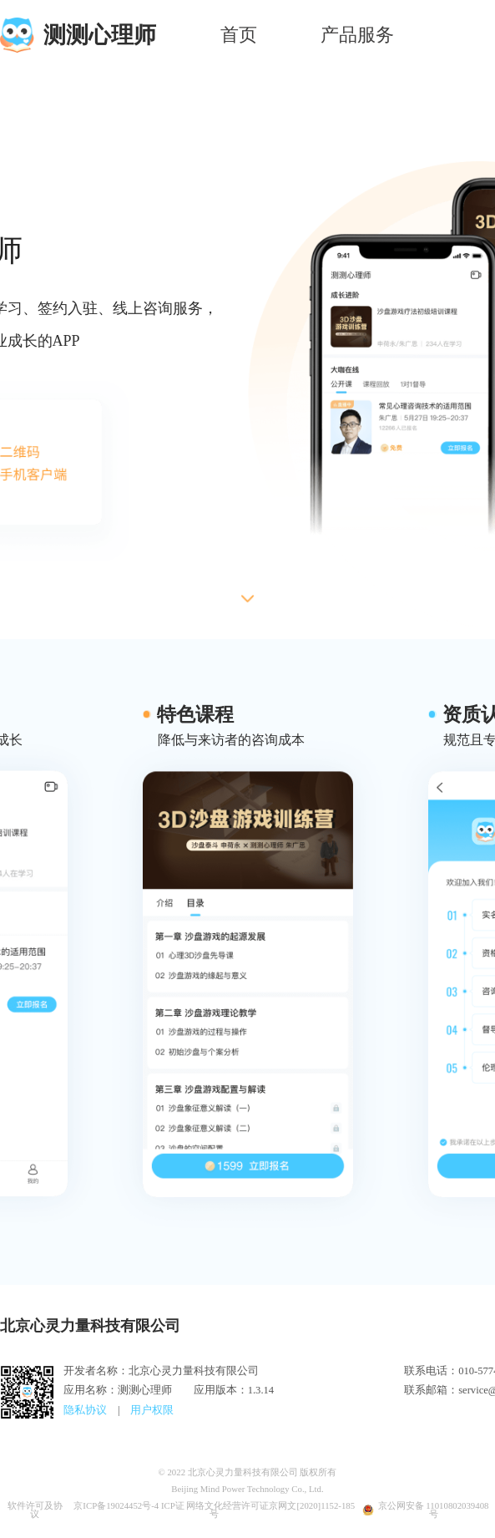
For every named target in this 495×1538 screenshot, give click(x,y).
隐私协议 (85, 1410)
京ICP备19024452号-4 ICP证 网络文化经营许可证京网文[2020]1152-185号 (214, 1510)
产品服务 (357, 35)
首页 (238, 35)
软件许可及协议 (35, 1510)
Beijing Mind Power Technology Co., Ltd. (247, 1489)
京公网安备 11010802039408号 (425, 1510)
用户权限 (152, 1410)
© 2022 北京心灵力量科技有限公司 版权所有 (248, 1472)
